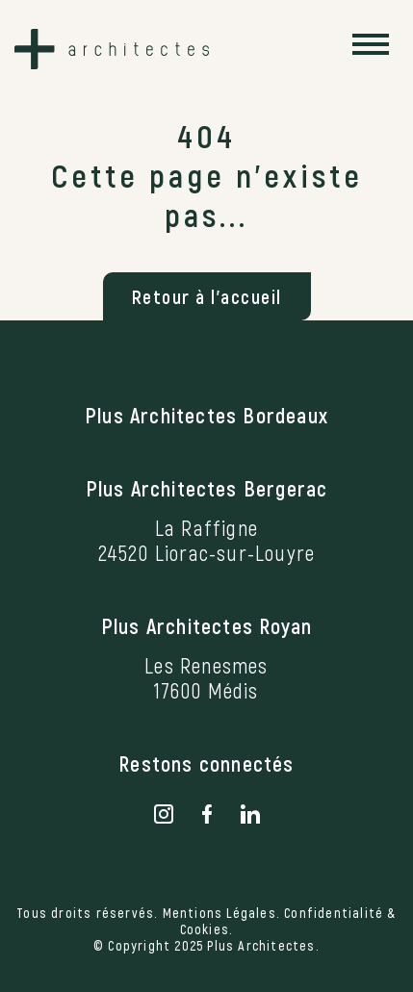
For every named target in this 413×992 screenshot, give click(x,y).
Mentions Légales (219, 912)
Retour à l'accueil (207, 296)
